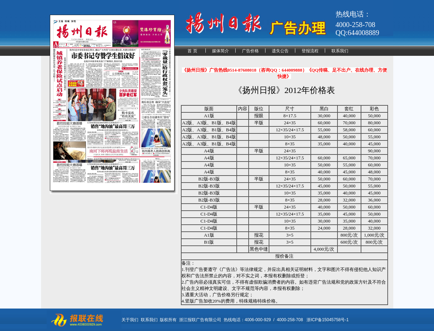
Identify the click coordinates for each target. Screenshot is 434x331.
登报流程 (310, 50)
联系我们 (339, 50)
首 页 (192, 50)
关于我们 (129, 319)
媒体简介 (220, 50)
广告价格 (250, 50)
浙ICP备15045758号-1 (328, 319)
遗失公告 (280, 50)
